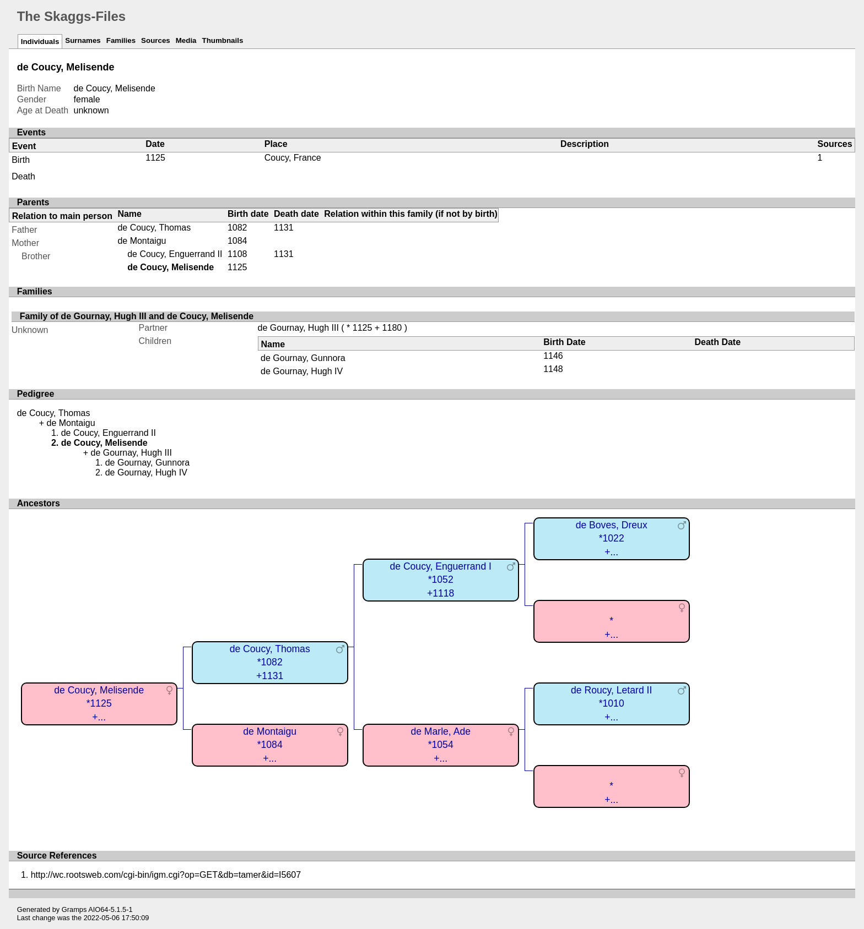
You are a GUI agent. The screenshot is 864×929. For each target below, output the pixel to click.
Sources (155, 40)
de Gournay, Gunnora (303, 358)
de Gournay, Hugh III (298, 327)
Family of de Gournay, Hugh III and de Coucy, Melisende (136, 316)
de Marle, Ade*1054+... (441, 745)
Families (121, 40)
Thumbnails (223, 40)
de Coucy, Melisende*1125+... (99, 704)
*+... (611, 627)
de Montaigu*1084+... (269, 745)
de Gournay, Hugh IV (302, 371)
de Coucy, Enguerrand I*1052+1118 (441, 580)
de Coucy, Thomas (154, 227)
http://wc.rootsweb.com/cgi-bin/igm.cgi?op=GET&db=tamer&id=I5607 (166, 874)
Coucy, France (292, 157)
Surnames (82, 40)
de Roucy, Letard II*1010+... (611, 704)
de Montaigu (141, 240)
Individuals (40, 41)
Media (186, 40)
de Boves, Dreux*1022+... (611, 539)
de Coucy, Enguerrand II (174, 254)
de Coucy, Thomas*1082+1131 (270, 662)
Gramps (74, 909)
